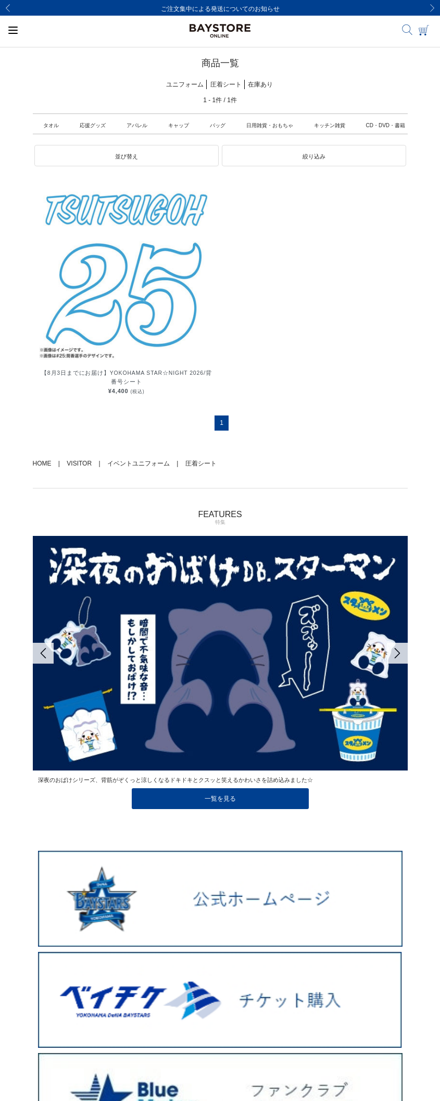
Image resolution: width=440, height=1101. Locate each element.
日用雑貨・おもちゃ (269, 125)
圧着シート (201, 463)
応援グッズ (93, 125)
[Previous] (8, 8)
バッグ (217, 125)
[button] (126, 156)
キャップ (178, 125)
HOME (42, 463)
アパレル (137, 125)
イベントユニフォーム (138, 463)
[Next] (432, 8)
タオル (51, 125)
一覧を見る (220, 798)
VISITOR (79, 463)
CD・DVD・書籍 (386, 125)
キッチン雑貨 (329, 125)
